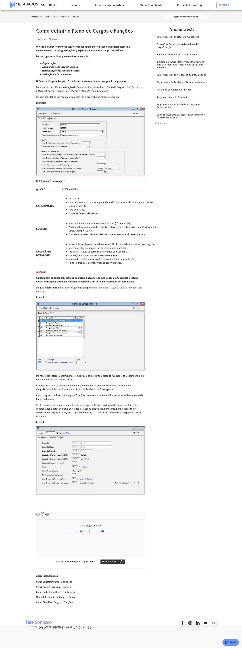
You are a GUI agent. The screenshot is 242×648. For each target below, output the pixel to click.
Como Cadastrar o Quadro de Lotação (55, 592)
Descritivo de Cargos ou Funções (53, 587)
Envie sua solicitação (113, 561)
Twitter (42, 514)
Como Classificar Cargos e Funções (54, 602)
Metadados (36, 17)
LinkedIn (47, 514)
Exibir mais (160, 123)
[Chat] (230, 642)
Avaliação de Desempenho (57, 17)
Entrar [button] (224, 5)
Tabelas (75, 17)
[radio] (80, 531)
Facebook (38, 514)
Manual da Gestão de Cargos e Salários (56, 597)
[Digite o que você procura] (187, 16)
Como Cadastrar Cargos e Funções (54, 582)
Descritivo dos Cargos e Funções (110, 287)
